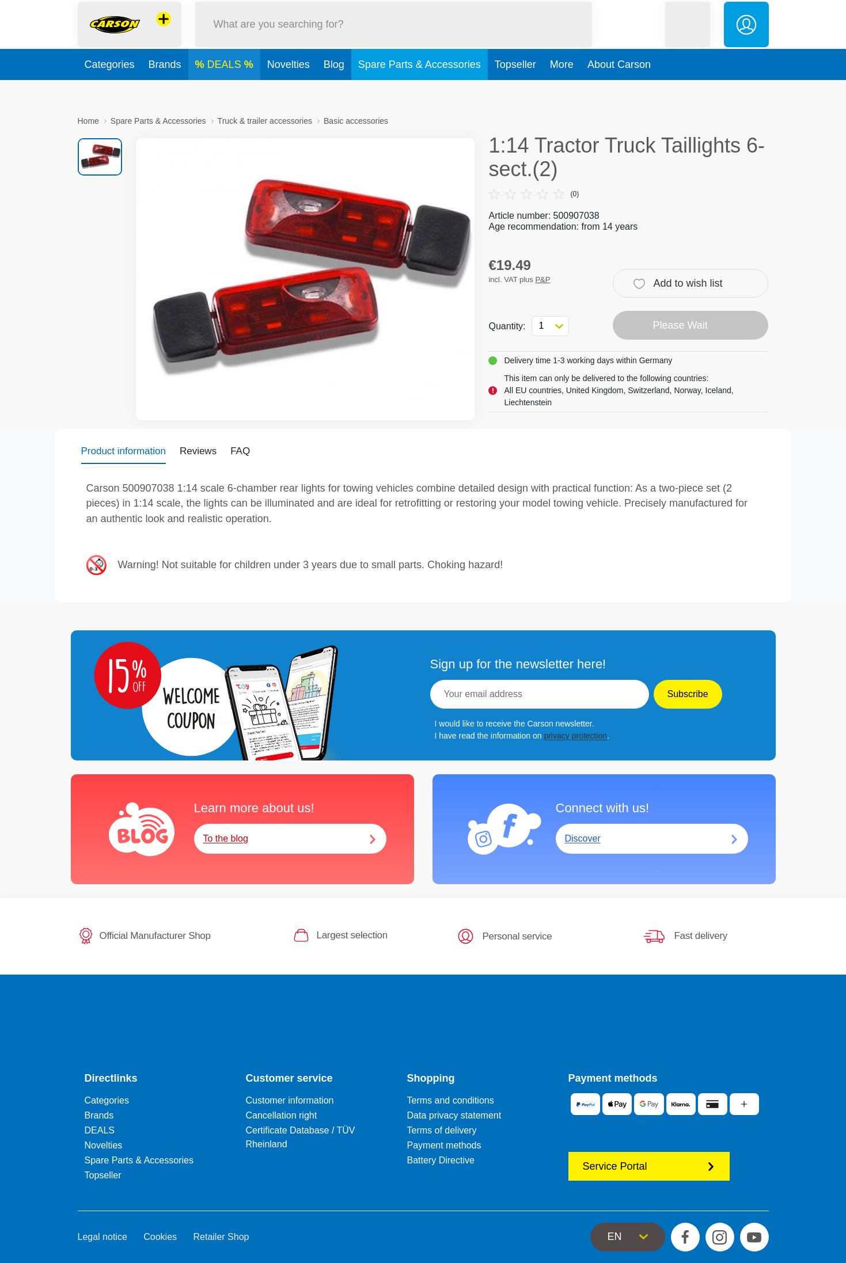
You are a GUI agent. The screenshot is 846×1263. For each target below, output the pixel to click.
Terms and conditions (450, 1100)
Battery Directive (441, 1160)
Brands (165, 88)
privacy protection (575, 735)
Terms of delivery (442, 1130)
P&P (542, 279)
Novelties (288, 88)
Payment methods (444, 1145)
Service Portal (649, 1166)
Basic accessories (356, 120)
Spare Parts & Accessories (419, 88)
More (562, 88)
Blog (334, 88)
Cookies (160, 1237)
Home (88, 120)
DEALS (225, 88)
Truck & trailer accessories (265, 120)
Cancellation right (281, 1115)
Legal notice (102, 1237)
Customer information (290, 1100)
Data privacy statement (454, 1115)
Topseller (515, 88)
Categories (110, 88)
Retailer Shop (221, 1237)
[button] (687, 36)
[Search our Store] (394, 36)
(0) (533, 194)
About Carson (619, 88)
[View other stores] (163, 31)
